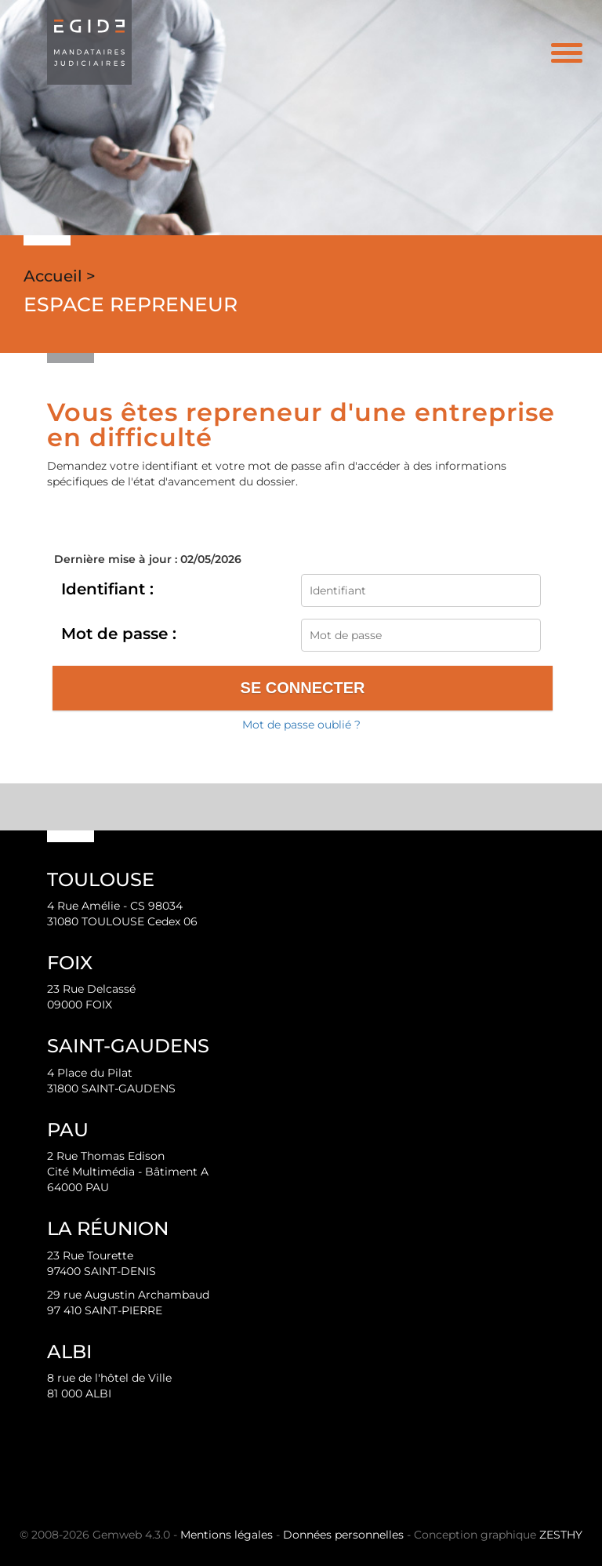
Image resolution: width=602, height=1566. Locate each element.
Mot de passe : (118, 633)
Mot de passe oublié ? (301, 725)
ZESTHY (560, 1535)
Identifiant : (107, 589)
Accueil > (60, 276)
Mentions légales (226, 1535)
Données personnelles (343, 1535)
